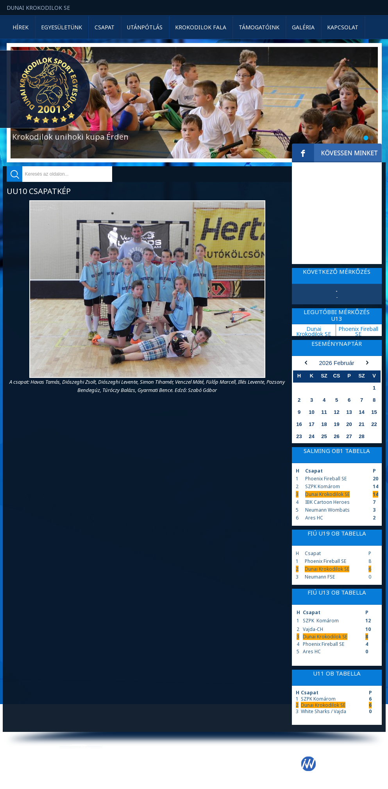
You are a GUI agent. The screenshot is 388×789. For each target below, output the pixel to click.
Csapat (104, 27)
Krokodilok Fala (200, 27)
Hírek (21, 27)
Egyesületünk (61, 27)
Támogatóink (259, 27)
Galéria (303, 27)
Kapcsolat (342, 27)
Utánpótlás (145, 27)
